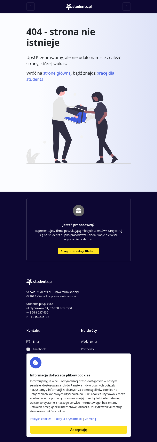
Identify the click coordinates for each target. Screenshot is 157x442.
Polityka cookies (41, 419)
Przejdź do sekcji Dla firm (78, 251)
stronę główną (57, 73)
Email (36, 341)
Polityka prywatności (68, 419)
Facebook (39, 349)
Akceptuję (78, 429)
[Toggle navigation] (30, 6)
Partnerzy (87, 349)
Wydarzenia (89, 341)
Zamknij (90, 419)
